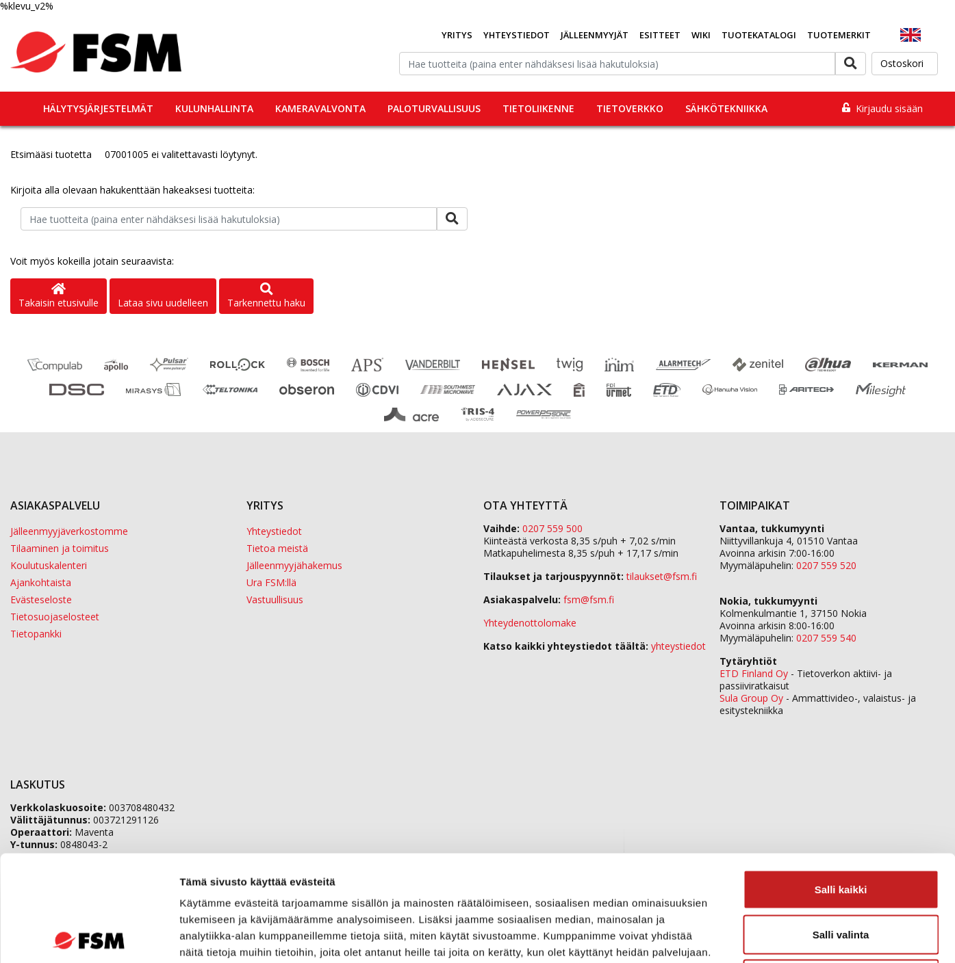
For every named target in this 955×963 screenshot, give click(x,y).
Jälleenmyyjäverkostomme (69, 531)
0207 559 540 (826, 637)
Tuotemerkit (839, 35)
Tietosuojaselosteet (54, 616)
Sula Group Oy (751, 697)
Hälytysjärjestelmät (98, 108)
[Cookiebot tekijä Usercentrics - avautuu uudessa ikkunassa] (89, 936)
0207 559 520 (826, 565)
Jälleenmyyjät (594, 35)
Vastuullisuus (274, 599)
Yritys (457, 35)
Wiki (701, 35)
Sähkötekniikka (726, 108)
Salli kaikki (841, 783)
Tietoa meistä (277, 548)
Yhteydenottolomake (529, 622)
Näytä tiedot (732, 936)
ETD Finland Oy (754, 673)
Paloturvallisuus (434, 108)
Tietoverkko (629, 108)
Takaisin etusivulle (58, 296)
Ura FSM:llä (271, 582)
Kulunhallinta (214, 108)
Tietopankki (36, 633)
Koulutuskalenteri (48, 565)
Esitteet (659, 35)
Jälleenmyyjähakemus (294, 565)
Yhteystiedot (516, 35)
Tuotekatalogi (759, 35)
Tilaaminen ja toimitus (59, 548)
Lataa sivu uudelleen (163, 302)
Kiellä (840, 873)
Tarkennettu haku (266, 296)
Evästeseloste (41, 599)
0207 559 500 (552, 528)
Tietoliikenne (538, 108)
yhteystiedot (678, 645)
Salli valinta (841, 828)
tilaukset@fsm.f (661, 576)
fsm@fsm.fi (588, 599)
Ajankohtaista (40, 582)
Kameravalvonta (320, 108)
